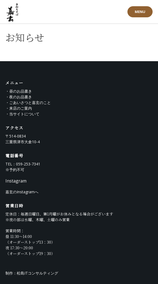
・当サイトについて (22, 113)
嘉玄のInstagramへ (21, 191)
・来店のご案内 (18, 108)
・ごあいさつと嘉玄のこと (28, 102)
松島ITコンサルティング (37, 273)
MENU (140, 11)
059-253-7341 (28, 164)
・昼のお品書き (18, 91)
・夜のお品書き (18, 96)
